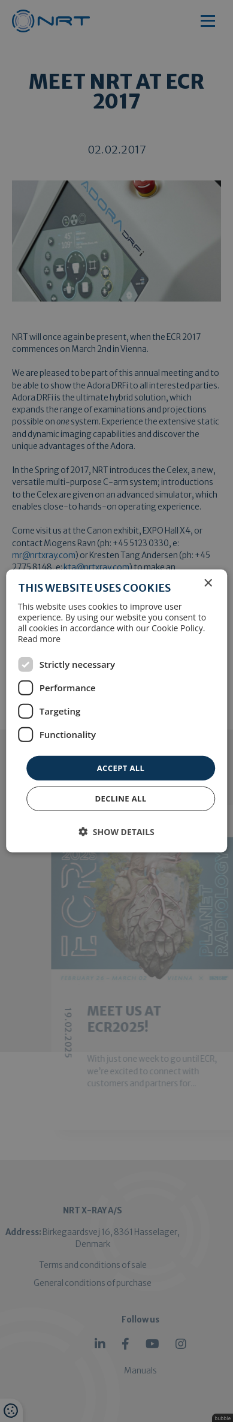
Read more (39, 638)
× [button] (207, 583)
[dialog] (116, 711)
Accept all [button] (121, 768)
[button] (116, 831)
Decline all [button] (120, 798)
